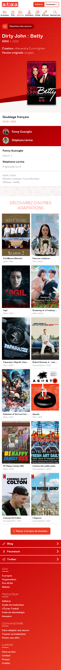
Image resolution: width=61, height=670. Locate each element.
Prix (13, 13)
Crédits (6, 663)
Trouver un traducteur (14, 634)
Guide (37, 13)
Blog (31, 543)
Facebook (31, 551)
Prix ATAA (7, 583)
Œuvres (20, 13)
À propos (7, 575)
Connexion (51, 4)
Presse (6, 659)
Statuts (6, 587)
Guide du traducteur (13, 605)
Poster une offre (11, 637)
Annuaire (29, 13)
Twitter (31, 559)
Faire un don (8, 651)
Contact (6, 655)
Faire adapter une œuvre (15, 630)
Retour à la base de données (30, 531)
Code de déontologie (13, 612)
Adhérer (39, 4)
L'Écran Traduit (10, 608)
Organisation (9, 579)
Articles (45, 13)
